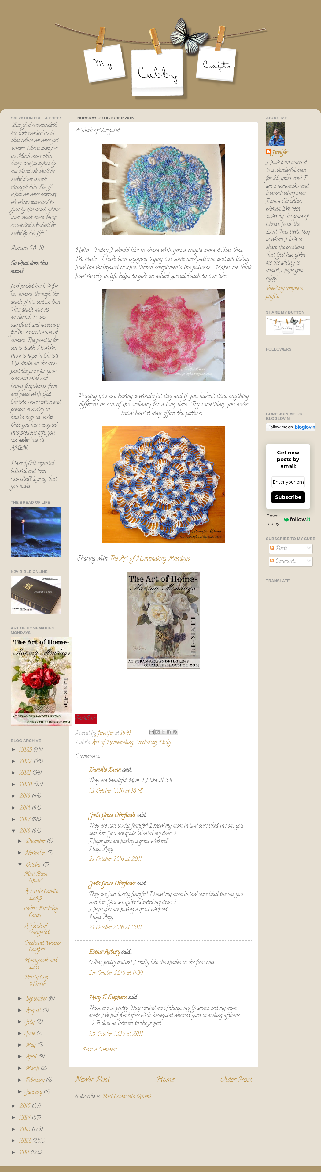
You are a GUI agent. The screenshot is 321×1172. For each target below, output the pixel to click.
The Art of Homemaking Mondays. (149, 559)
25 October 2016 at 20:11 (116, 1034)
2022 (26, 762)
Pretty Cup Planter (36, 981)
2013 (25, 1130)
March (33, 1069)
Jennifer (280, 153)
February (36, 1080)
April (32, 1057)
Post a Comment (100, 1050)
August (34, 1011)
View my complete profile (284, 293)
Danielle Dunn (104, 770)
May (31, 1045)
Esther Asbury (104, 952)
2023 (26, 750)
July (31, 1022)
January (35, 1092)
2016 (25, 832)
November (36, 853)
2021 (25, 773)
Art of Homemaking (112, 743)
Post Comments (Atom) (126, 1097)
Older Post (236, 1080)
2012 (25, 1141)
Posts (279, 548)
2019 (25, 796)
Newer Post (92, 1080)
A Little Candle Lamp (41, 895)
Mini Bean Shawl (35, 877)
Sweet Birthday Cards (41, 912)
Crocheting (146, 743)
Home (165, 1080)
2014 (25, 1118)
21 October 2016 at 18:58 (116, 791)
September (37, 999)
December (36, 842)
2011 (25, 1153)
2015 (25, 1106)
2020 (26, 785)
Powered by (288, 519)
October (34, 865)
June (31, 1034)
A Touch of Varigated (36, 929)
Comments (283, 561)
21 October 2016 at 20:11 (115, 860)
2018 (25, 808)
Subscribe (288, 497)
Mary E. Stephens (108, 998)
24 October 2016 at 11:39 (116, 973)
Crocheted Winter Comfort (42, 947)
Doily (165, 743)
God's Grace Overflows (112, 816)
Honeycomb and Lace (40, 964)
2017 (25, 820)
